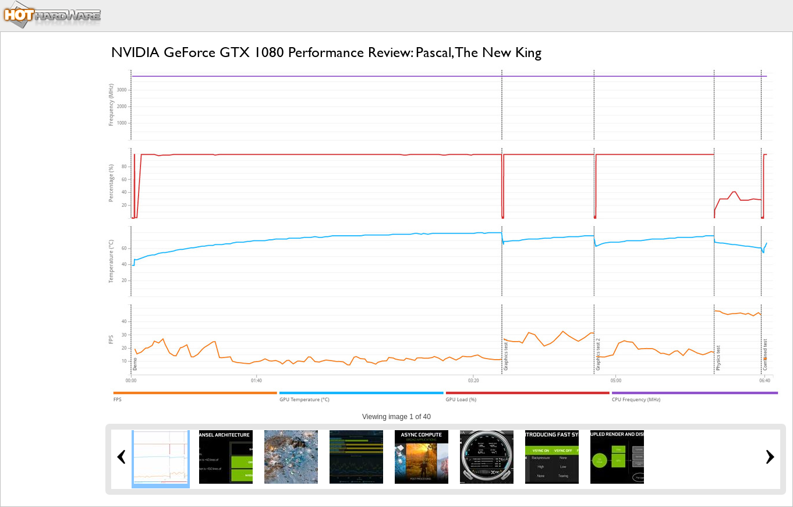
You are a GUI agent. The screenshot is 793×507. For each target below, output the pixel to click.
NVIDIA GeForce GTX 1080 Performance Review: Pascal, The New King (326, 52)
